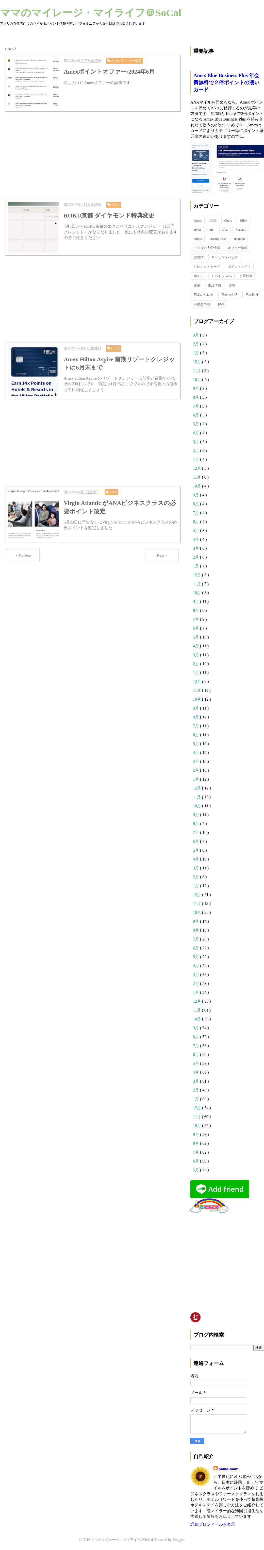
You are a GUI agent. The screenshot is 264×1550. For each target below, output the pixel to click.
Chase (228, 220)
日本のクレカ (203, 295)
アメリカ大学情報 (207, 248)
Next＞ (162, 555)
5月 (196, 424)
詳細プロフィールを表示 (212, 1524)
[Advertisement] (92, 154)
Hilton (244, 220)
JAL (225, 229)
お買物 (199, 257)
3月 (196, 335)
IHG (211, 229)
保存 (221, 304)
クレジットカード (207, 266)
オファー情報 (238, 248)
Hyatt (197, 229)
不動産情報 (202, 304)
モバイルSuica (221, 276)
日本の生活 (229, 295)
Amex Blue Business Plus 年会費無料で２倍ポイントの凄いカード (226, 82)
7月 (196, 406)
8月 (196, 397)
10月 (197, 379)
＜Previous (23, 555)
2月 (196, 344)
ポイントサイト (239, 266)
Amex (198, 220)
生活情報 (214, 285)
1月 (196, 353)
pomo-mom (228, 1469)
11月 (197, 370)
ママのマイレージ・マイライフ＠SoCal (90, 13)
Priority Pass (217, 239)
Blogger (178, 1540)
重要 (197, 285)
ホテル (199, 276)
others (198, 239)
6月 (196, 415)
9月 (196, 388)
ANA (213, 220)
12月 (197, 362)
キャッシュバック (224, 257)
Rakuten (239, 239)
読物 (232, 285)
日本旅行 (251, 295)
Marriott (240, 229)
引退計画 (246, 276)
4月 (196, 433)
